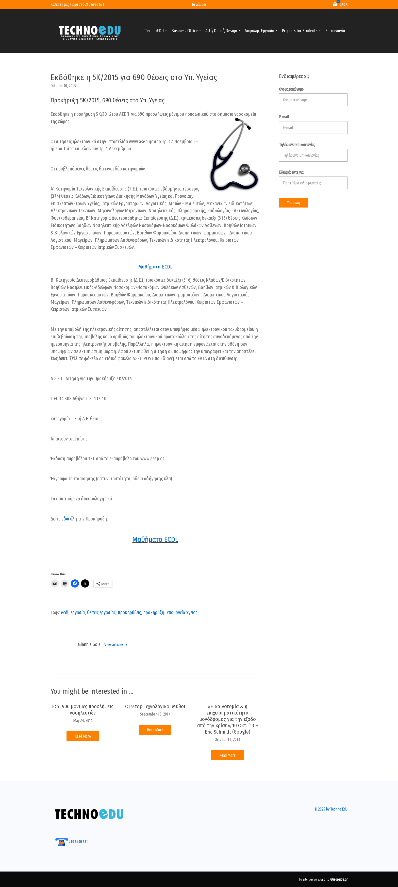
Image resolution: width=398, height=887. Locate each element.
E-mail (313, 124)
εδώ (65, 518)
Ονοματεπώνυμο (313, 96)
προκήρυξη (153, 612)
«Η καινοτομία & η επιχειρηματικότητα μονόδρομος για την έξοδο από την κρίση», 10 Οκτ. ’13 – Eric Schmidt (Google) (227, 719)
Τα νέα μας (199, 4)
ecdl (64, 612)
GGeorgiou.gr (338, 879)
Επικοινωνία (335, 30)
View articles (114, 644)
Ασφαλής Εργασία (259, 30)
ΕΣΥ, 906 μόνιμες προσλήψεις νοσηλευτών (82, 709)
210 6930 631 (94, 4)
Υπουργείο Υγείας (182, 612)
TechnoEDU (154, 30)
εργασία (78, 612)
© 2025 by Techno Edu (330, 809)
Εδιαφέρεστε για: (313, 179)
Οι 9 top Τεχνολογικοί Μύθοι (155, 706)
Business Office (184, 30)
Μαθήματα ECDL (155, 267)
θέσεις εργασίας (101, 612)
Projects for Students (300, 30)
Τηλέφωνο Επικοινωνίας (313, 152)
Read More (83, 736)
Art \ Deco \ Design (221, 30)
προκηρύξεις (129, 612)
